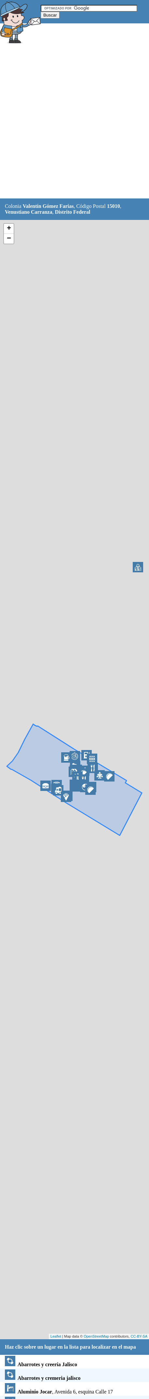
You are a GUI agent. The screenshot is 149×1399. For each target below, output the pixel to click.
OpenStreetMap (96, 1336)
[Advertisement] (74, 122)
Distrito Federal (72, 212)
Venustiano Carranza (28, 212)
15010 (113, 206)
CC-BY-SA (138, 1336)
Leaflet (55, 1336)
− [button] (9, 239)
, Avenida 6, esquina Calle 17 (59, 1391)
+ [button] (9, 229)
